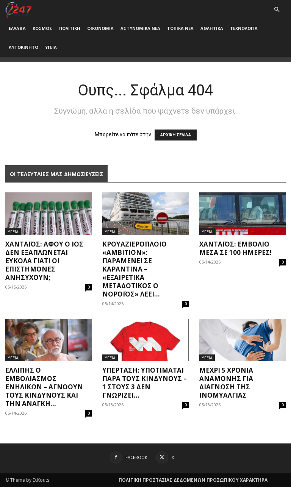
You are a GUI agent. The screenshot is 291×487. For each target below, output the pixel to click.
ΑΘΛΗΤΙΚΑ (211, 28)
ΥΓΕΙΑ (51, 47)
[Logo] (18, 9)
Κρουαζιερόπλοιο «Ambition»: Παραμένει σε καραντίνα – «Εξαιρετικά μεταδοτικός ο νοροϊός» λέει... (134, 269)
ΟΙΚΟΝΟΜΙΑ (100, 28)
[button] (277, 9)
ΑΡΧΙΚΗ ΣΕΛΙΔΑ (175, 135)
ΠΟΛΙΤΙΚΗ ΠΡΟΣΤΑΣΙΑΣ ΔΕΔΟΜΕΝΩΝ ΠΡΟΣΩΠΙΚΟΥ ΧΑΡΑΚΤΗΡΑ (193, 480)
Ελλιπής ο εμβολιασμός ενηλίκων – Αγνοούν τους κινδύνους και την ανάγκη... (44, 387)
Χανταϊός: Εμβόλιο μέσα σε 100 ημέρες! (235, 248)
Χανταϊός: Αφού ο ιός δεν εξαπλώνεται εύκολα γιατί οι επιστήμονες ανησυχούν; (44, 261)
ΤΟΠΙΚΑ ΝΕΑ (180, 28)
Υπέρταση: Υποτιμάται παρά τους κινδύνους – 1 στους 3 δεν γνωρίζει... (144, 383)
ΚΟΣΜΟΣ (42, 28)
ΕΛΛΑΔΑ (17, 28)
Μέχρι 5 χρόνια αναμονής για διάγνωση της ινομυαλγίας (226, 383)
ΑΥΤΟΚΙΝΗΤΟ (23, 47)
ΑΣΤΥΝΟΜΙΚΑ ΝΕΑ (140, 28)
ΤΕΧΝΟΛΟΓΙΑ (244, 28)
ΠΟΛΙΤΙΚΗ (69, 28)
